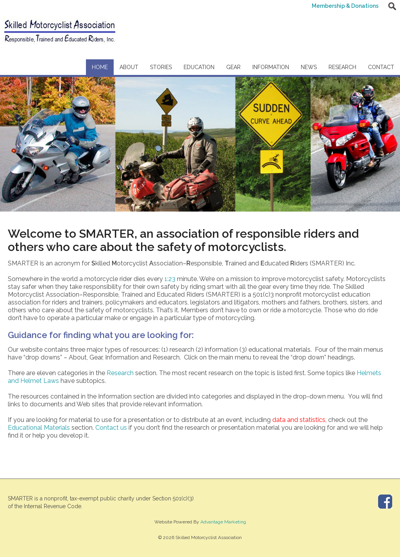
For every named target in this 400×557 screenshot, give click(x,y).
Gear (233, 67)
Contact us (111, 427)
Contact (381, 67)
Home (100, 67)
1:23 (169, 279)
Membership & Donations (345, 6)
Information (270, 67)
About (129, 67)
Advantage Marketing (223, 522)
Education (199, 67)
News (309, 67)
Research (342, 67)
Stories (161, 67)
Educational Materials (39, 427)
